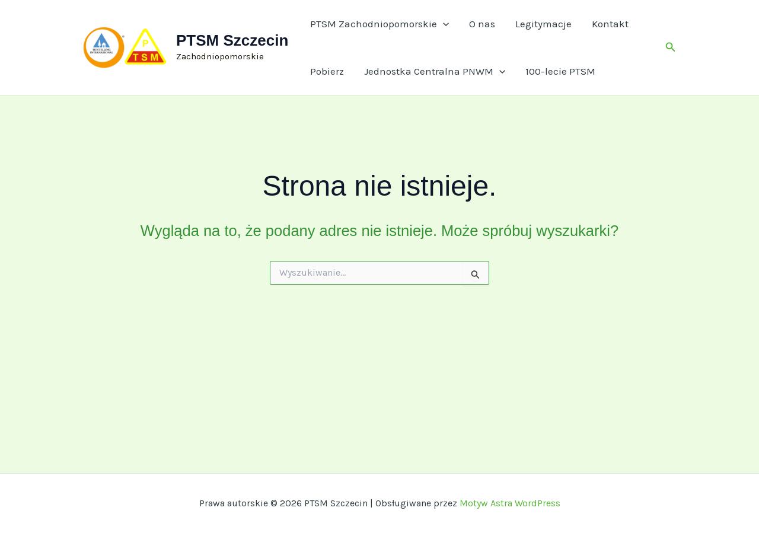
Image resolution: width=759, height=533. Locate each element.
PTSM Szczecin (232, 40)
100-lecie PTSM (560, 71)
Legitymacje (543, 24)
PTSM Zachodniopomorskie (379, 23)
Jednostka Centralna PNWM (434, 71)
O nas (482, 24)
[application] (443, 23)
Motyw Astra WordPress (510, 503)
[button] (670, 47)
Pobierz (327, 71)
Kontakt (610, 24)
